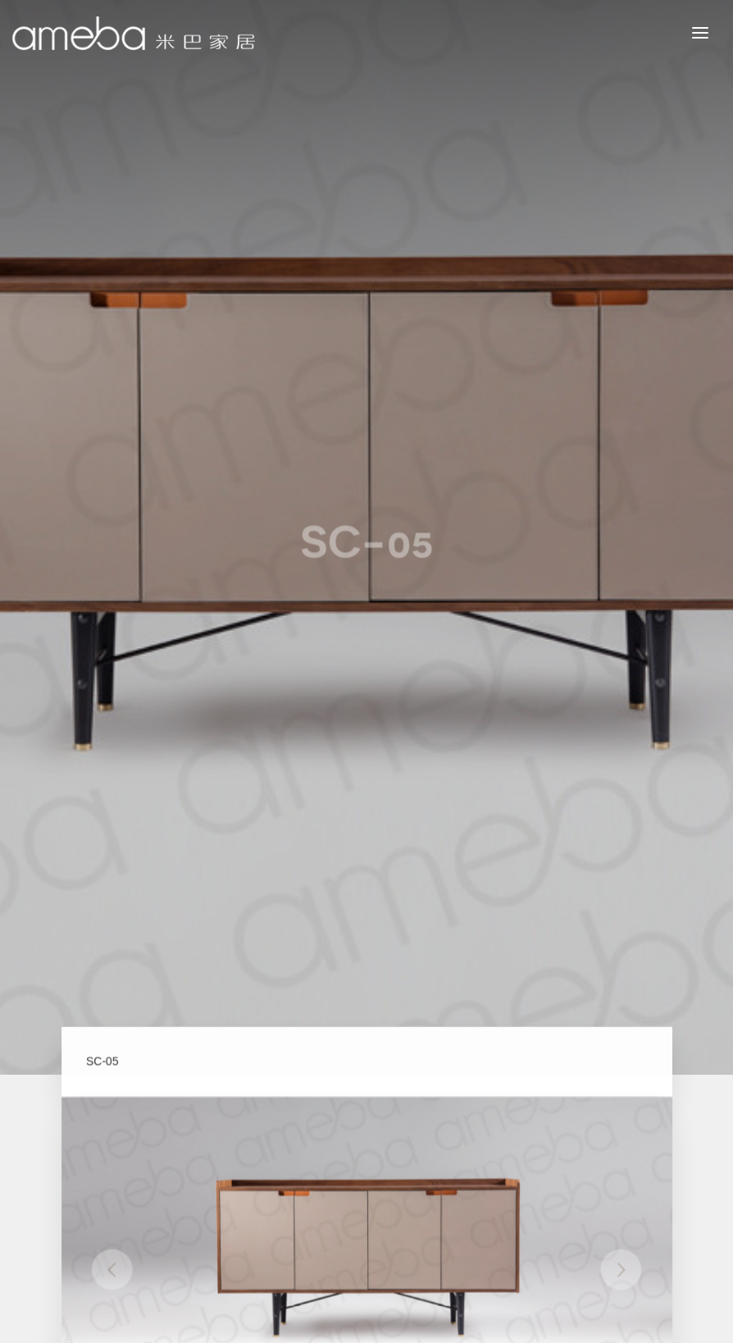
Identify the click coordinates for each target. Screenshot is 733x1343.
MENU (712, 32)
